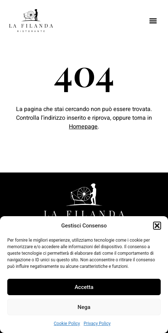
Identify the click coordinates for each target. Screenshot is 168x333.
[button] (157, 225)
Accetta (84, 287)
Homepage (83, 126)
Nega (84, 307)
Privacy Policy (97, 323)
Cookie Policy (67, 323)
